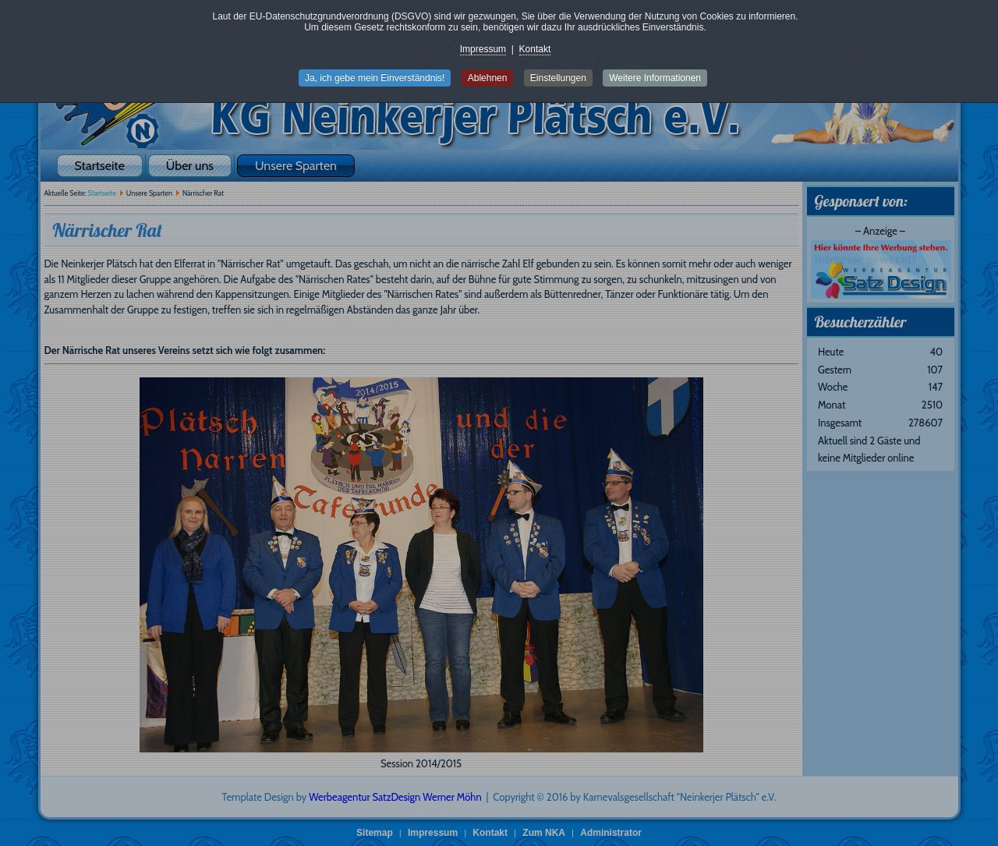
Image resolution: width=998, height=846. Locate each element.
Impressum (483, 49)
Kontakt (535, 49)
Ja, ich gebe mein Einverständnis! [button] (374, 78)
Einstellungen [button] (558, 78)
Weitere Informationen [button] (655, 78)
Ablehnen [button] (488, 78)
